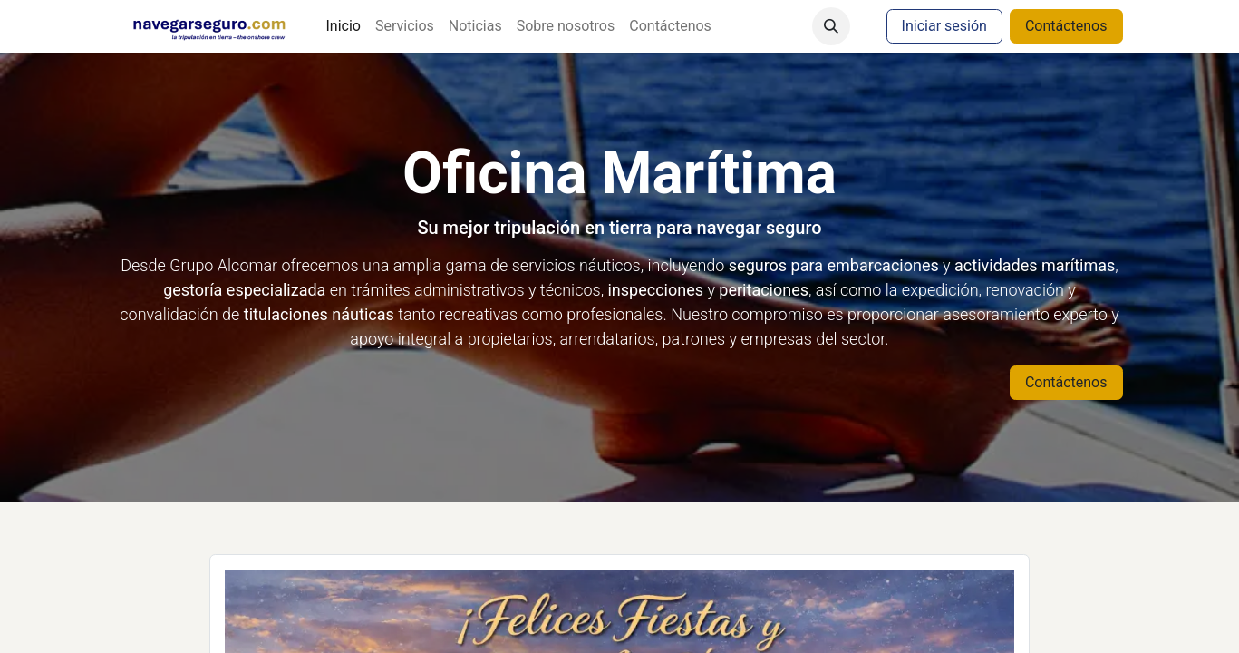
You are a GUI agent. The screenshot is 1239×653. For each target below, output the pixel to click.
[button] (831, 26)
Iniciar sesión (944, 25)
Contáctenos (1066, 25)
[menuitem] (342, 26)
